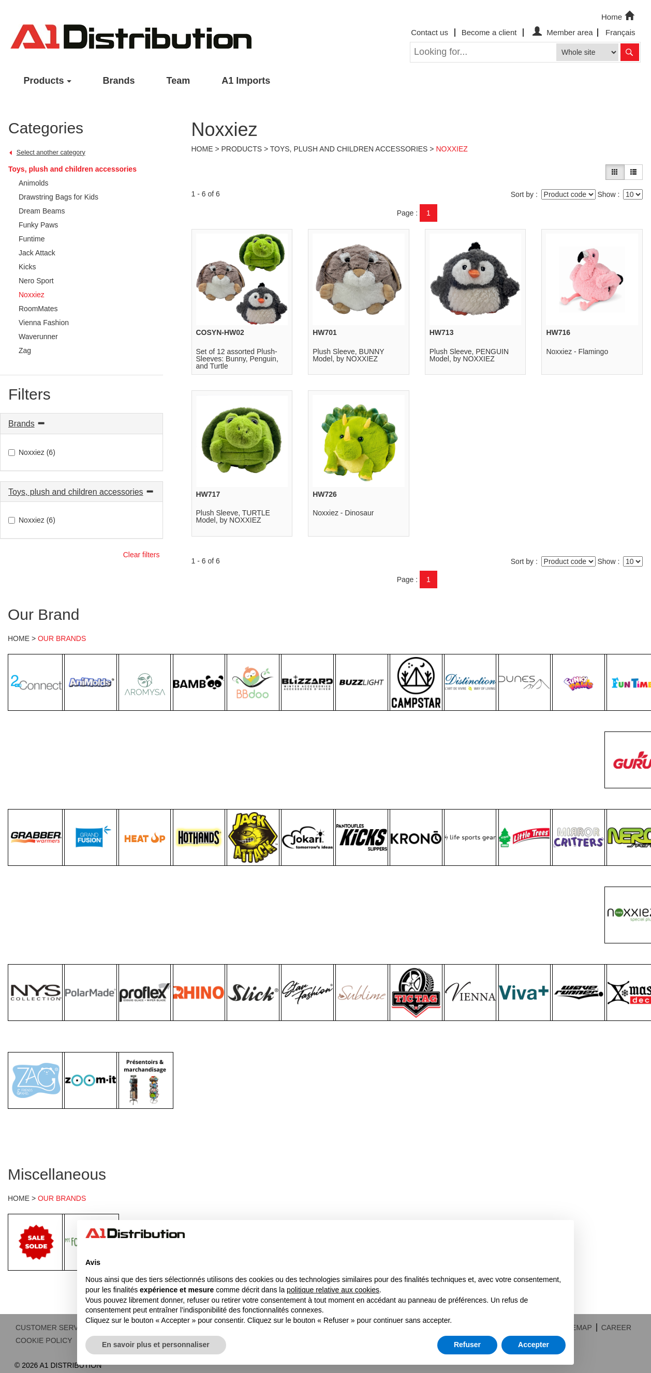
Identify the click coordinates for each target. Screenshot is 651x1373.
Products (44, 80)
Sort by (522, 194)
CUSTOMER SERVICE (53, 1327)
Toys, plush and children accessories (72, 169)
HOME (18, 638)
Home (619, 16)
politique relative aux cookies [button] (333, 1290)
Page (405, 213)
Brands (119, 80)
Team (178, 80)
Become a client (489, 32)
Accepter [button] (533, 1344)
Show (606, 194)
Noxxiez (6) (31, 452)
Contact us (429, 32)
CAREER (616, 1327)
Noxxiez (451, 149)
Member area (561, 32)
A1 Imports (245, 80)
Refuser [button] (467, 1344)
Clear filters (141, 555)
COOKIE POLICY (44, 1340)
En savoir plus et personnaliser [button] (156, 1344)
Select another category (51, 152)
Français (620, 32)
